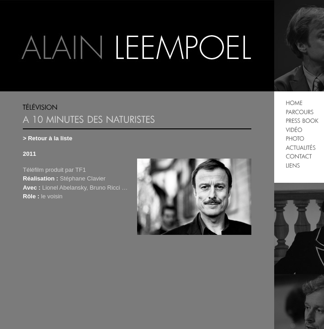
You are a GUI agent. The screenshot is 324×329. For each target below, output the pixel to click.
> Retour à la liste (47, 138)
